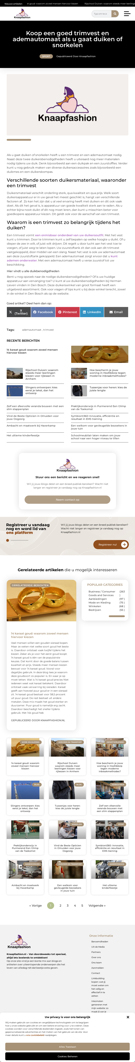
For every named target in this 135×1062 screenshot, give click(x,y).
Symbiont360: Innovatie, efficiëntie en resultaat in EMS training (95, 417)
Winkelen (95, 606)
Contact (95, 973)
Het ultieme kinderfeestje (23, 435)
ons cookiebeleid (35, 1035)
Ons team (96, 962)
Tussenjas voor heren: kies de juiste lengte (108, 389)
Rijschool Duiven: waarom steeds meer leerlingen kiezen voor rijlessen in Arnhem (41, 374)
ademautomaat (31, 329)
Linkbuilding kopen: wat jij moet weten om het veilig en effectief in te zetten (100, 987)
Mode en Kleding (100, 602)
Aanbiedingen (98, 598)
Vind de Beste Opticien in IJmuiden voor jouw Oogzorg (33, 417)
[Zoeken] (115, 13)
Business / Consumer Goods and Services (102, 593)
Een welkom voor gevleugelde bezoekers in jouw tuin (99, 427)
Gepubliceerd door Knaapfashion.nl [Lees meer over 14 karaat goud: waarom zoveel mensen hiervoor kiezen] (38, 720)
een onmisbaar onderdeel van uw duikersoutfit (69, 235)
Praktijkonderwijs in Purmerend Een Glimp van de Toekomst (98, 408)
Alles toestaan (67, 1046)
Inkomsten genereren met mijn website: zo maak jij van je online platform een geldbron (99, 1010)
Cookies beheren (68, 1056)
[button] (128, 1017)
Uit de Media (98, 946)
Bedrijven (95, 610)
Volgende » (97, 905)
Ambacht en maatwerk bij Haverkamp (31, 425)
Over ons (96, 957)
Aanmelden (97, 968)
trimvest (48, 329)
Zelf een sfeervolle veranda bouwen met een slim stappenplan (35, 408)
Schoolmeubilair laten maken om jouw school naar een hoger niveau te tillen (95, 437)
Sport (46, 56)
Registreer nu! (108, 544)
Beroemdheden (99, 941)
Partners (96, 952)
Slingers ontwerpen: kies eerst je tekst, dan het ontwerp (41, 390)
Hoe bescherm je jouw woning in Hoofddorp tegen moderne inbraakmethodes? (108, 373)
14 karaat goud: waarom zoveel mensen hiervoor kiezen (51, 3)
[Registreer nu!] (124, 544)
